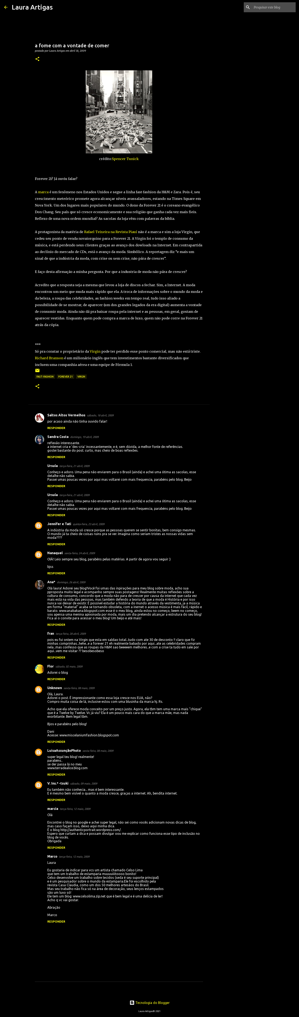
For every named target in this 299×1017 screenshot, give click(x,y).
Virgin (95, 351)
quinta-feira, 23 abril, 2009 (88, 524)
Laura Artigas (32, 7)
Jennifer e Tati (59, 524)
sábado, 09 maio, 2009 (83, 783)
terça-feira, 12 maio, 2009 (75, 808)
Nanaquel (55, 553)
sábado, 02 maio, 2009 (68, 666)
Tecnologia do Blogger (150, 1003)
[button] (37, 59)
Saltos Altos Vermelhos (66, 415)
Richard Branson (49, 358)
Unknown (54, 688)
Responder (56, 428)
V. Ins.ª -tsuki (58, 783)
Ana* (51, 582)
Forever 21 (65, 376)
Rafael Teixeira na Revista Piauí (110, 232)
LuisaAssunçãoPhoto (64, 750)
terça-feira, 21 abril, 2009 (74, 465)
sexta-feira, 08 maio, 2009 (79, 688)
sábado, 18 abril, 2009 (100, 415)
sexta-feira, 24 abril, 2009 (79, 553)
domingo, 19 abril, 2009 (84, 436)
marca (43, 192)
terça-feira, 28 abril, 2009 (71, 633)
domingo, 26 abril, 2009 (71, 582)
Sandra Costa (58, 437)
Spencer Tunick (125, 159)
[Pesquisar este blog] (274, 7)
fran (50, 633)
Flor (50, 666)
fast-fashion (45, 376)
